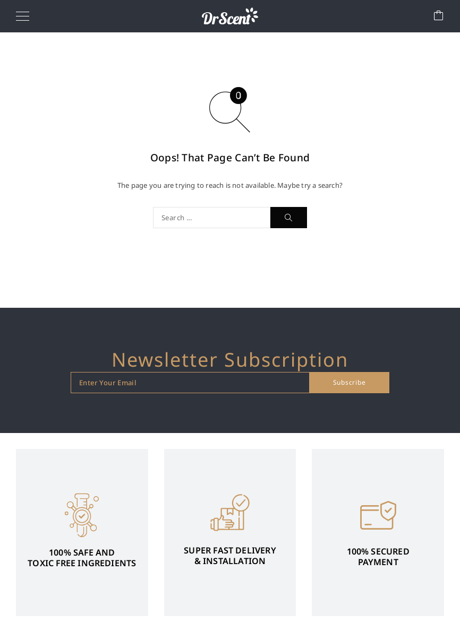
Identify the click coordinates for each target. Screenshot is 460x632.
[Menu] (22, 16)
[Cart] (438, 16)
